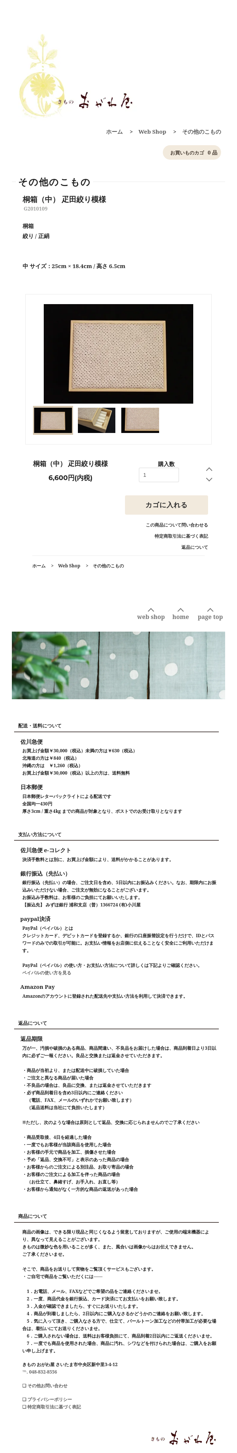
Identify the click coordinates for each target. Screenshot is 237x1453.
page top (210, 617)
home (180, 617)
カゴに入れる (166, 505)
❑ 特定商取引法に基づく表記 (51, 1407)
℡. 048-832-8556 (39, 1372)
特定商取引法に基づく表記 (181, 536)
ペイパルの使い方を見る (46, 973)
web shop (151, 617)
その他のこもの (201, 131)
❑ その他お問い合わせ (45, 1385)
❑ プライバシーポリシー (47, 1399)
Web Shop (152, 131)
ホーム (114, 131)
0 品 (192, 153)
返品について (194, 547)
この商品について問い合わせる (177, 525)
